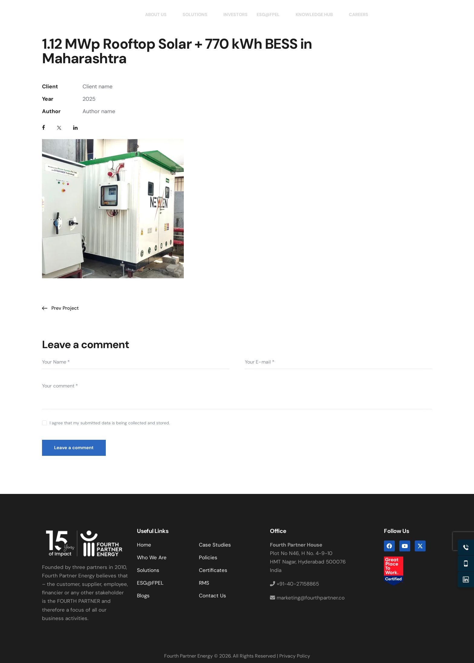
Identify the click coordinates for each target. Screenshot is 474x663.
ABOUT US (155, 14)
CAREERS (362, 14)
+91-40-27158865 (294, 583)
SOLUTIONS (195, 14)
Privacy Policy (294, 656)
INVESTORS (233, 14)
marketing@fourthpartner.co (307, 597)
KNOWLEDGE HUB (318, 14)
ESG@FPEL (270, 14)
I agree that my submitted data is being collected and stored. (110, 423)
